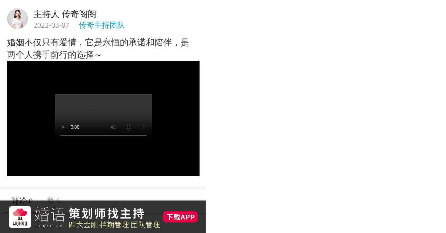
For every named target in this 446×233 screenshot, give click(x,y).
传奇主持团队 (102, 25)
